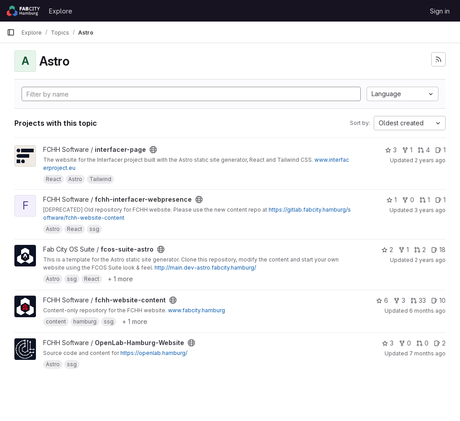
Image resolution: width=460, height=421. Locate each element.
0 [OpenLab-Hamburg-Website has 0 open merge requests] (422, 343)
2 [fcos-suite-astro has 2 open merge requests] (420, 249)
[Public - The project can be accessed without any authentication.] (153, 149)
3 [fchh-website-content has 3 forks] (399, 300)
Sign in (440, 11)
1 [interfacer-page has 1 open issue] (440, 150)
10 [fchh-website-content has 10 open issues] (438, 300)
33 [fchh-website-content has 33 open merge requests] (418, 300)
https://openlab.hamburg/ (153, 353)
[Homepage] (23, 11)
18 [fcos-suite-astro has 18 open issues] (438, 249)
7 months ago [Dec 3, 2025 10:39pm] (427, 353)
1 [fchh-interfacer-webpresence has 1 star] (391, 200)
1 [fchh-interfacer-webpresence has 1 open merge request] (425, 200)
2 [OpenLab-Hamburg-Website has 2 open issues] (440, 343)
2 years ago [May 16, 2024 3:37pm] (430, 260)
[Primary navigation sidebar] (11, 32)
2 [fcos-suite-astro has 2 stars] (387, 249)
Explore (60, 11)
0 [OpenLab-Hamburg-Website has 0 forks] (405, 343)
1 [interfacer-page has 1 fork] (407, 150)
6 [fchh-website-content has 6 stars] (382, 300)
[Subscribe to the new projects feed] (438, 59)
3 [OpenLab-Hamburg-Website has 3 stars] (388, 343)
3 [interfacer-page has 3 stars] (391, 150)
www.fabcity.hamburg (196, 310)
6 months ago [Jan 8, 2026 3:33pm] (427, 310)
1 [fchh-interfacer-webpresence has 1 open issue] (440, 200)
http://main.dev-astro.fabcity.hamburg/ (205, 267)
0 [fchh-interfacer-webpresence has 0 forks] (408, 200)
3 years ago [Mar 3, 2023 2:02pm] (430, 210)
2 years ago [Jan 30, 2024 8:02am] (430, 160)
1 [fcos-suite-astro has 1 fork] (403, 249)
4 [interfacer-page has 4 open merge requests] (424, 150)
